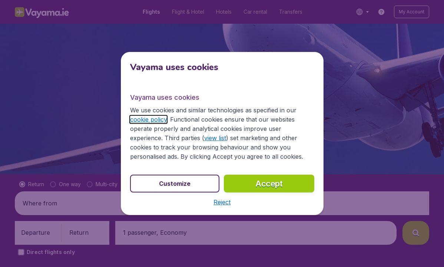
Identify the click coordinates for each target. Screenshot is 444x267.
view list (215, 138)
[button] (222, 202)
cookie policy (148, 119)
